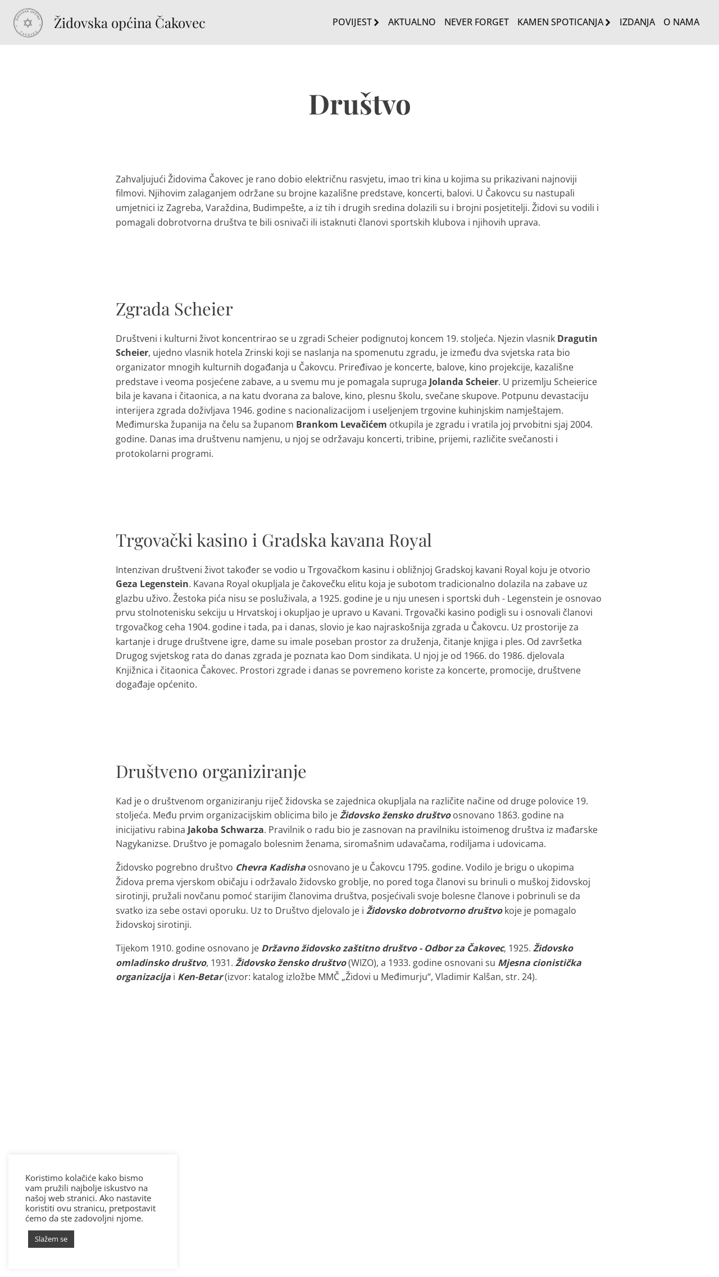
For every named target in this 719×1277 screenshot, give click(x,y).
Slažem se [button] (51, 1239)
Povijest (356, 22)
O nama (681, 22)
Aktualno (412, 22)
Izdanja (637, 22)
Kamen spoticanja (564, 22)
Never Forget (476, 22)
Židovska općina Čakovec (130, 23)
